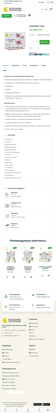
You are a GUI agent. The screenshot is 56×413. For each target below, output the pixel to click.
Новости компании (8, 382)
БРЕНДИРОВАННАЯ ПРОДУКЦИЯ (28, 173)
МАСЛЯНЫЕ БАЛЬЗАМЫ (28, 150)
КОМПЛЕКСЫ (28, 142)
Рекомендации (7, 349)
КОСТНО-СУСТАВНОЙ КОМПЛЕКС (45, 267)
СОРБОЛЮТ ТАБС (16, 203)
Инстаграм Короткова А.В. (10, 373)
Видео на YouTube (8, 379)
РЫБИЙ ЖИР (28, 160)
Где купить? (7, 3)
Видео (5, 70)
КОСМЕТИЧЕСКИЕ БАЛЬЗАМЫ (28, 152)
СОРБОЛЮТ (14, 192)
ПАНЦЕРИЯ (14, 224)
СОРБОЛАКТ (14, 213)
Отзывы (43, 65)
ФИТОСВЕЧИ (28, 155)
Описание (6, 65)
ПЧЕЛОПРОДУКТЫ (28, 175)
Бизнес (32, 329)
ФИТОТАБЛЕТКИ (28, 168)
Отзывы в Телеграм (8, 385)
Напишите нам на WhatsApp (17, 307)
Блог (31, 333)
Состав (24, 65)
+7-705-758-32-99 (21, 16)
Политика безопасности (37, 339)
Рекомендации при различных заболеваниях (17, 297)
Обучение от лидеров (9, 388)
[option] (15, 40)
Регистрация (33, 326)
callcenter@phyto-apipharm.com (12, 1)
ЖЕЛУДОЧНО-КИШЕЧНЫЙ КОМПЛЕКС (28, 268)
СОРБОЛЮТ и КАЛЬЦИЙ (43, 35)
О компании (33, 323)
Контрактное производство (11, 362)
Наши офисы (6, 359)
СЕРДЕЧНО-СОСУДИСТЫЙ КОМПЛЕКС (10, 268)
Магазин (5, 356)
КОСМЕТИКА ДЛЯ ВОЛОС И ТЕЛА (28, 178)
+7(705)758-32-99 (8, 333)
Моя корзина (33, 356)
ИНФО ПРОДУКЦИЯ (28, 170)
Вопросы (32, 336)
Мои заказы (33, 353)
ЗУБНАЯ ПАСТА (28, 162)
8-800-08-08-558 (20, 15)
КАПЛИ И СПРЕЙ (28, 165)
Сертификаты (34, 65)
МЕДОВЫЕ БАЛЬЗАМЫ (28, 144)
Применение (16, 65)
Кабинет (7, 16)
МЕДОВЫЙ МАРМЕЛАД (28, 147)
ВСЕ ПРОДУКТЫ (28, 139)
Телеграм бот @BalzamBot (10, 376)
